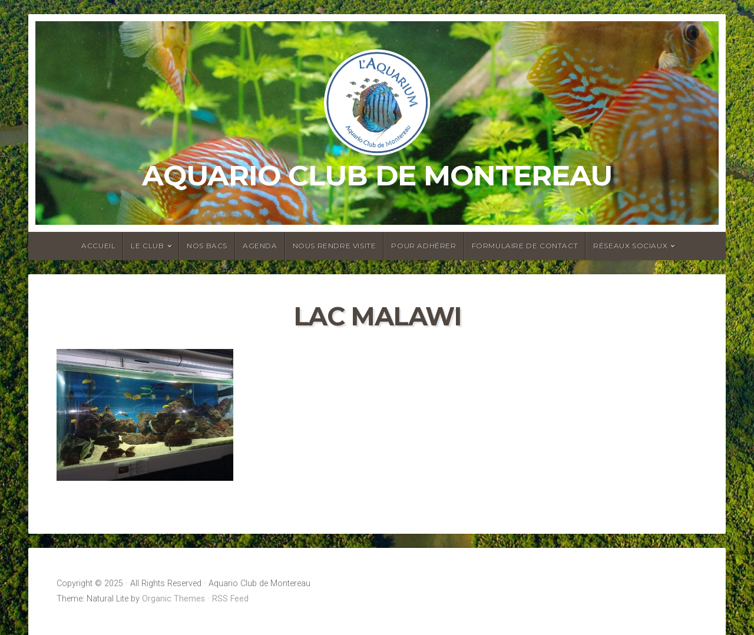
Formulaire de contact (525, 245)
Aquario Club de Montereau (377, 175)
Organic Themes (173, 599)
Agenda (260, 245)
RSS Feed (230, 599)
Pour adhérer (423, 245)
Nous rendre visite (334, 245)
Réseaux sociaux (630, 245)
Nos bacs (207, 245)
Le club (147, 245)
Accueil (98, 245)
